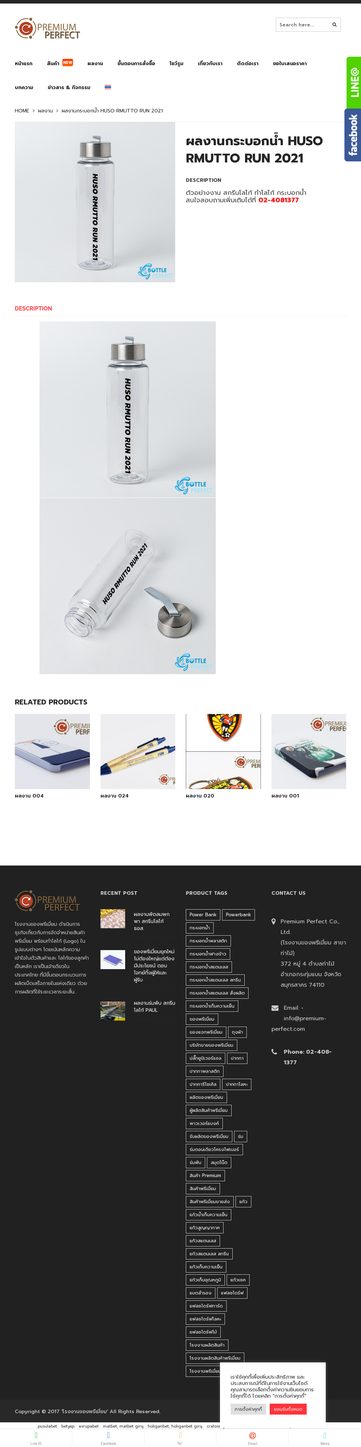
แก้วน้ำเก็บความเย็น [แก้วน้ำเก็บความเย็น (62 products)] (208, 1214)
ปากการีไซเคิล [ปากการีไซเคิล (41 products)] (203, 1084)
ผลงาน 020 (200, 796)
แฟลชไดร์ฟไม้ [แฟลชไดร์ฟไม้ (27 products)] (203, 1332)
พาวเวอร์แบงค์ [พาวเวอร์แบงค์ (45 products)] (204, 1123)
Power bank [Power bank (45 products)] (203, 914)
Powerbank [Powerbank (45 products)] (238, 914)
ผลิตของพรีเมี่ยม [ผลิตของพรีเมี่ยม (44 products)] (206, 1097)
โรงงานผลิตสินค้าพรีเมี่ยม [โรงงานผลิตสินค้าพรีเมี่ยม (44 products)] (215, 1358)
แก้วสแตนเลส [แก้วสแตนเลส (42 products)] (203, 1240)
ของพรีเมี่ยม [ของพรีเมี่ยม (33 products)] (202, 1019)
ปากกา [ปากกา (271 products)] (237, 1058)
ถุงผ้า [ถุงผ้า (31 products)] (237, 1032)
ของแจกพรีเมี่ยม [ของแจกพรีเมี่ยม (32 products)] (206, 1032)
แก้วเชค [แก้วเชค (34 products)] (238, 1279)
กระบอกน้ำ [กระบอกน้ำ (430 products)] (200, 927)
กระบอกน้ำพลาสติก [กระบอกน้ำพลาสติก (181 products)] (208, 940)
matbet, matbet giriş (123, 1426)
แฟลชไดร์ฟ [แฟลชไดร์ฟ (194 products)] (232, 1292)
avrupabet (89, 1426)
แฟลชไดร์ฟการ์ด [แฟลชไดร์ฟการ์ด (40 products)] (206, 1306)
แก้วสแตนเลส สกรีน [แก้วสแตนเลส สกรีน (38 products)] (209, 1253)
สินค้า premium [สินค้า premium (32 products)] (205, 1175)
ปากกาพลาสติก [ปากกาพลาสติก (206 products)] (205, 1071)
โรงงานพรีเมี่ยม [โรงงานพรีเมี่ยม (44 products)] (205, 1371)
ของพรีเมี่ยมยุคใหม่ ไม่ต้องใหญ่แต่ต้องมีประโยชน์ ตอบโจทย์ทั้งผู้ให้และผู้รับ (154, 966)
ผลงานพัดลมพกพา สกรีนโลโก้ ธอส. (152, 921)
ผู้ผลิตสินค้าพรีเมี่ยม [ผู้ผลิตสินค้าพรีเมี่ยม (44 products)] (209, 1110)
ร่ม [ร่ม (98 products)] (240, 1136)
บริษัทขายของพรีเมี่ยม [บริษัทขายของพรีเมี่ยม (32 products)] (211, 1045)
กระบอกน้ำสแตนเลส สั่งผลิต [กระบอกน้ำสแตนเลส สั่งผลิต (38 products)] (217, 993)
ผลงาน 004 (29, 796)
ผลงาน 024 (114, 796)
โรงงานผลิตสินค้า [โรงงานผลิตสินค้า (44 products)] (207, 1345)
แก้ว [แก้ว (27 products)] (243, 1201)
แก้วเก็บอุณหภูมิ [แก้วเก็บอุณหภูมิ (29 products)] (205, 1279)
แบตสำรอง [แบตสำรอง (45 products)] (201, 1292)
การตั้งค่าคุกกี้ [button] (248, 1409)
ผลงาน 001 (285, 796)
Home (22, 111)
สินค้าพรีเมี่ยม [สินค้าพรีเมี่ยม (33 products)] (203, 1188)
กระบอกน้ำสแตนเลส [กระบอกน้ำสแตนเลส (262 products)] (209, 966)
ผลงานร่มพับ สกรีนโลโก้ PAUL (154, 1007)
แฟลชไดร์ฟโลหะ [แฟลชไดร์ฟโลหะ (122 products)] (205, 1319)
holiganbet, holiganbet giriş (175, 1426)
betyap (67, 1426)
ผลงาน (45, 111)
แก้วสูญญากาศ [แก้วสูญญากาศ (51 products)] (205, 1227)
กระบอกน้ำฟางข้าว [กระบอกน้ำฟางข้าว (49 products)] (208, 953)
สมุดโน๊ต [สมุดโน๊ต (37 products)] (219, 1162)
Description (33, 308)
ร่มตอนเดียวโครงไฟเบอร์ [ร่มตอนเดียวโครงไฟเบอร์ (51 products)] (214, 1149)
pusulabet (47, 1426)
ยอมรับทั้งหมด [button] (288, 1409)
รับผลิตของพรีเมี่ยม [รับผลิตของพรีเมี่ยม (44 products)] (209, 1136)
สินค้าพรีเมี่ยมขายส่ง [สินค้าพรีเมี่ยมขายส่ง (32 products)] (210, 1201)
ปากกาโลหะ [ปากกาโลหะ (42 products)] (236, 1084)
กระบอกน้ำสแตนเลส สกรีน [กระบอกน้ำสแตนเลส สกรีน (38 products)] (215, 980)
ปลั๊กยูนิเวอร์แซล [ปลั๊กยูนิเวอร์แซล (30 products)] (205, 1058)
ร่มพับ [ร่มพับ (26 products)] (195, 1162)
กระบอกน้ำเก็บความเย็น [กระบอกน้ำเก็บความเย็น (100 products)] (212, 1006)
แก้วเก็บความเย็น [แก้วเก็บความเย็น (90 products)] (206, 1266)
